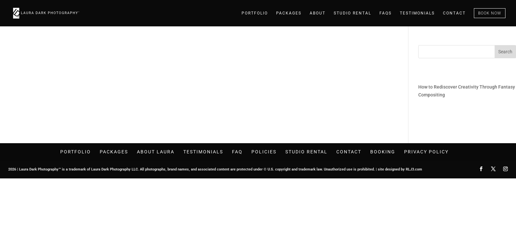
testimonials (417, 13)
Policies (263, 151)
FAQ (237, 151)
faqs (385, 13)
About (317, 13)
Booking (382, 151)
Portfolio (255, 13)
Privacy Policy (426, 151)
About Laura (155, 151)
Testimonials (203, 151)
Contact (454, 13)
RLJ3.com (414, 169)
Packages (288, 13)
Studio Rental (352, 13)
